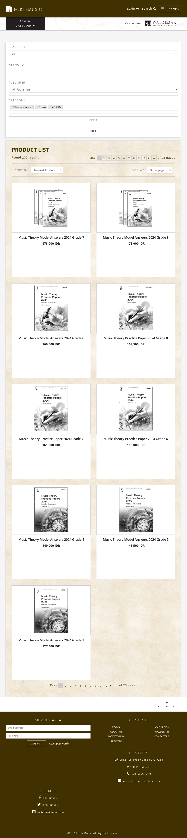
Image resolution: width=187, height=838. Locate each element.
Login (133, 8)
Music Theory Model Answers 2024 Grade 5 (136, 540)
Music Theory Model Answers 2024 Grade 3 (51, 640)
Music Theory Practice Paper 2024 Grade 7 (51, 439)
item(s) (172, 9)
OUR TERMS (162, 726)
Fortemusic (48, 798)
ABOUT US (116, 731)
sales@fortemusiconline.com (139, 781)
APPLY (93, 120)
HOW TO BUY (116, 736)
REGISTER (116, 741)
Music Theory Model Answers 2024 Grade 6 (51, 338)
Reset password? (59, 743)
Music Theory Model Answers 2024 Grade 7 (51, 237)
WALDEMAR (162, 731)
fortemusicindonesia (48, 812)
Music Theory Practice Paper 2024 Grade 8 (136, 338)
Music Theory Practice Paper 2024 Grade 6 (136, 439)
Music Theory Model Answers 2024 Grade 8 (136, 237)
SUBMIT (36, 743)
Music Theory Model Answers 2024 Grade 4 (51, 540)
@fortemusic (48, 804)
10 (144, 158)
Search (149, 8)
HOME (116, 726)
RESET (94, 130)
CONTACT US (161, 736)
